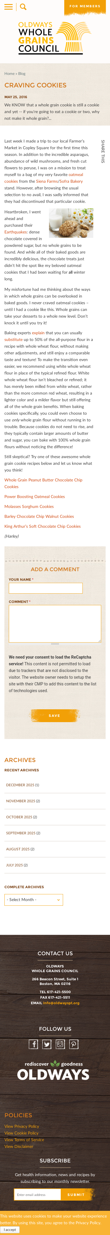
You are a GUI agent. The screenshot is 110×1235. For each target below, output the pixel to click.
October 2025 (19, 817)
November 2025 (20, 801)
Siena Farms (47, 181)
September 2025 (20, 833)
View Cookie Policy (21, 1132)
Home (9, 73)
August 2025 (18, 849)
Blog (22, 73)
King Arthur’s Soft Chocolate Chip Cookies (42, 526)
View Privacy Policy (21, 1126)
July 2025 (14, 865)
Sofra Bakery (71, 181)
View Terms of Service (24, 1139)
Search (22, 7)
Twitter (103, 185)
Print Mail (103, 223)
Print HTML (103, 210)
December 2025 (20, 785)
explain (38, 332)
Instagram (61, 1044)
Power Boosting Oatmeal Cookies (34, 496)
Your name (21, 579)
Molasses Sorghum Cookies (29, 506)
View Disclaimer (18, 1146)
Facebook (103, 172)
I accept (10, 1229)
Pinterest (74, 1044)
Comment (20, 601)
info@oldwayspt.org (61, 1003)
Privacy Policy (88, 1222)
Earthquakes (15, 231)
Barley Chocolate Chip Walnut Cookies (39, 516)
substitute (13, 339)
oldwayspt (54, 1073)
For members (85, 6)
